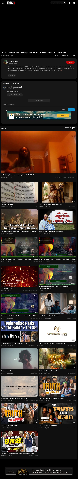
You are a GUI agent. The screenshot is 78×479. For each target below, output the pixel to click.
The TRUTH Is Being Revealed (48, 426)
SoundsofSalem (13, 61)
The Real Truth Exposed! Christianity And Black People (17, 453)
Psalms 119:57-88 (6, 371)
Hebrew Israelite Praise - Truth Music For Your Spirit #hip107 (57, 259)
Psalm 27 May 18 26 (7, 204)
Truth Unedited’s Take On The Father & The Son (15, 343)
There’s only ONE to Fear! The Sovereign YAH (52, 343)
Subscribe (70, 62)
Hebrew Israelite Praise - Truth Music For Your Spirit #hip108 (19, 259)
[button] (74, 3)
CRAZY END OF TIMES (7, 288)
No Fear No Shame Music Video (48, 371)
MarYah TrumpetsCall (14, 87)
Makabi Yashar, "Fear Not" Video (49, 316)
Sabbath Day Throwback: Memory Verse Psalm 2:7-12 (17, 175)
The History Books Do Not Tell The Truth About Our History (18, 231)
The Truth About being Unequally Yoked (51, 204)
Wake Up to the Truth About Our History (51, 231)
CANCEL (63, 109)
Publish (71, 109)
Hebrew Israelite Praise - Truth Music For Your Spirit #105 (18, 316)
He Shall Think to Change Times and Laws (14, 398)
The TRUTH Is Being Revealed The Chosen (51, 398)
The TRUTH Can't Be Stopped (9, 426)
